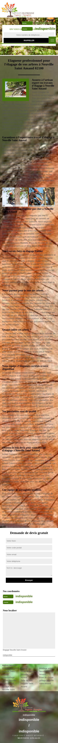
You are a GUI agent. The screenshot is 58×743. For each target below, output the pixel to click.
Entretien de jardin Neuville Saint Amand (10, 671)
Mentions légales (29, 738)
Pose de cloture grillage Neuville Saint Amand (46, 680)
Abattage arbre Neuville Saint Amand (46, 671)
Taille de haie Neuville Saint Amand (27, 683)
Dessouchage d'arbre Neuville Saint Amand (9, 680)
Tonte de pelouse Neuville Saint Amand (28, 674)
